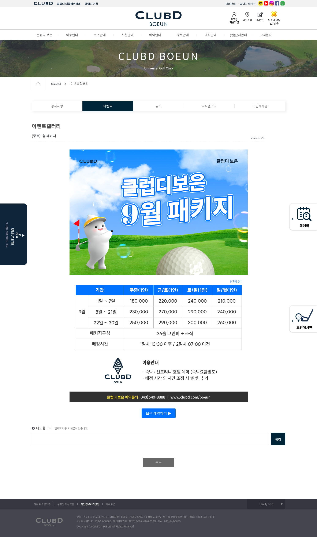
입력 (278, 439)
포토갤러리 (209, 106)
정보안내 (183, 35)
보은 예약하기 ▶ (158, 413)
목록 (158, 462)
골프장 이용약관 (65, 504)
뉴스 (158, 106)
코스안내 (100, 35)
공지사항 (57, 106)
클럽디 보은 (44, 35)
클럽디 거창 (91, 4)
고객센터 (266, 35)
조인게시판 (260, 106)
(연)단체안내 (238, 35)
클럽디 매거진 (248, 4)
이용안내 (72, 35)
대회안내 (230, 4)
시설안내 (127, 35)
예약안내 (155, 35)
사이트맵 (110, 504)
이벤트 (107, 106)
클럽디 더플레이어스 (69, 4)
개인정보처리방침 (90, 504)
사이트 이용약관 (42, 504)
